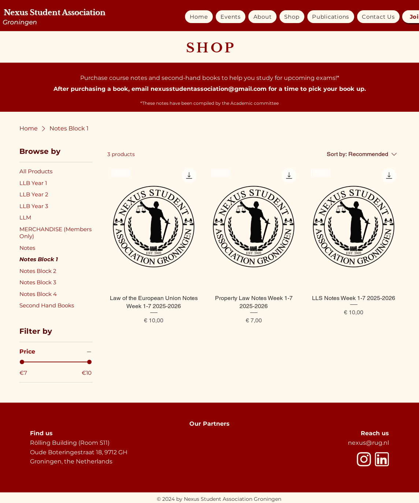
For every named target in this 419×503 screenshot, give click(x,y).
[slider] (22, 362)
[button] (230, 16)
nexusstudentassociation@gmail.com (209, 88)
